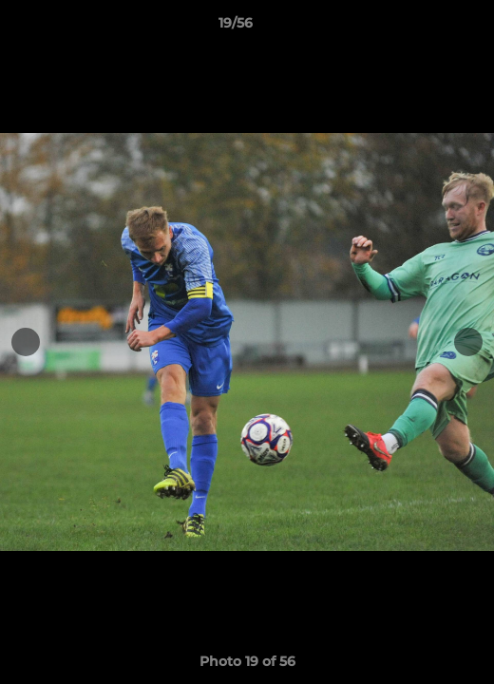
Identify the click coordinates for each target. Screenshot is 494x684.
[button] (425, 27)
